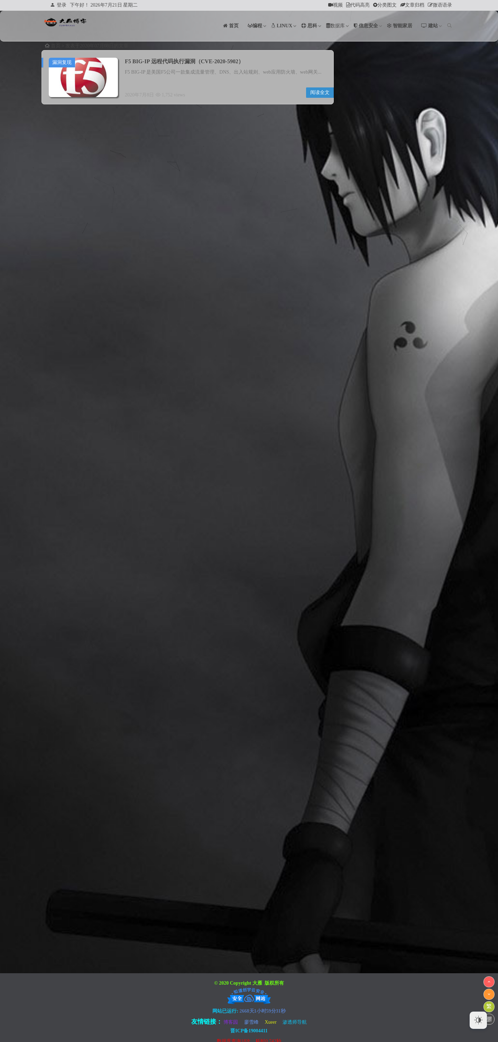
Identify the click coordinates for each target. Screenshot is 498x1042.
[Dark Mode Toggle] (478, 1020)
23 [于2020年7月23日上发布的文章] (397, 307)
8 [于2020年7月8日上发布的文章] (382, 281)
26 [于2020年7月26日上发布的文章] (443, 307)
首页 (53, 45)
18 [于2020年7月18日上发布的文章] (427, 294)
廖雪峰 (251, 1022)
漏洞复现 (62, 62)
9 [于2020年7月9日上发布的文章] (397, 281)
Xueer (270, 1022)
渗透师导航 (295, 1022)
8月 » (363, 333)
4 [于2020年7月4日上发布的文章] (428, 269)
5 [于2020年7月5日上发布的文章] (443, 269)
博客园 (230, 1022)
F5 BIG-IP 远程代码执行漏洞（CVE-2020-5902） (184, 61)
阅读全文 (320, 92)
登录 (58, 5)
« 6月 (348, 333)
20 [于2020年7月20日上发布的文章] (351, 307)
